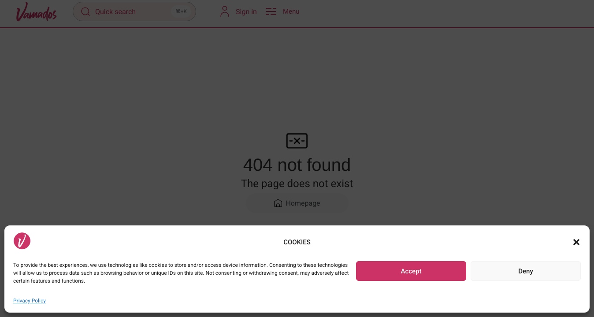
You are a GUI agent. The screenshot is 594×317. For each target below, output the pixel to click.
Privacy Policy (29, 301)
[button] (576, 242)
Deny (525, 271)
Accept (411, 271)
